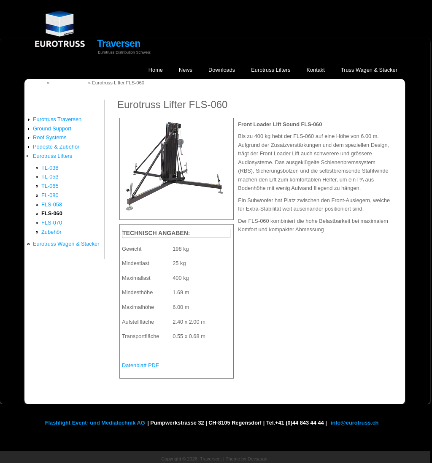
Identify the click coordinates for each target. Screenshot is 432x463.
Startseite (34, 82)
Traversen (118, 43)
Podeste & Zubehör (56, 147)
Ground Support (52, 128)
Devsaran (257, 458)
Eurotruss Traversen (57, 119)
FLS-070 (51, 222)
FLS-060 (51, 213)
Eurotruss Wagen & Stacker (66, 244)
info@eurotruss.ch (354, 423)
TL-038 (50, 168)
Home (155, 70)
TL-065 (50, 186)
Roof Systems (50, 137)
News (185, 70)
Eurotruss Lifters (270, 70)
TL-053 (50, 176)
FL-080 (50, 195)
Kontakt (315, 70)
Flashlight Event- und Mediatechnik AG (95, 423)
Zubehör (51, 232)
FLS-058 (51, 204)
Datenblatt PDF (140, 365)
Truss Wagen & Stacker (369, 70)
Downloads (221, 70)
